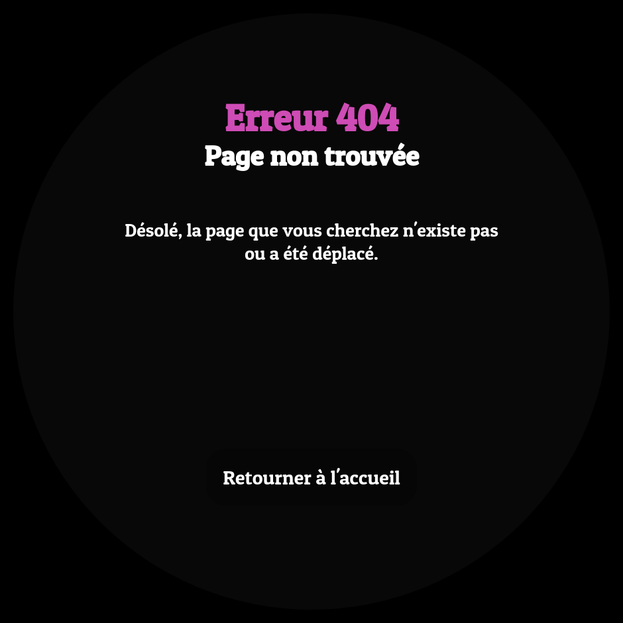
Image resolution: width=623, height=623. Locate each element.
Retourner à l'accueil (311, 477)
